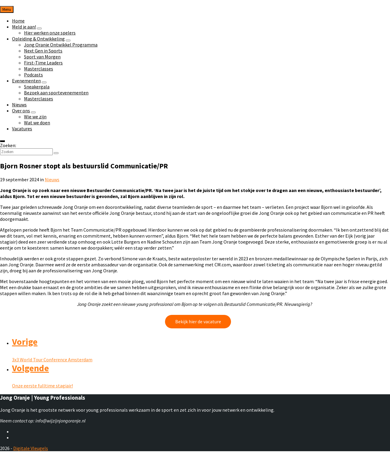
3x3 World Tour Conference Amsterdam (52, 360)
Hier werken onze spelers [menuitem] (50, 33)
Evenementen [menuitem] (26, 81)
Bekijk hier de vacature (198, 321)
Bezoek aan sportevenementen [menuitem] (56, 93)
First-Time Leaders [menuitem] (43, 63)
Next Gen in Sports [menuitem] (43, 51)
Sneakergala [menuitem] (37, 87)
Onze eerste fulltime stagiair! (42, 386)
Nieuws (52, 179)
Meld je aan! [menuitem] (24, 27)
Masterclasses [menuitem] (38, 69)
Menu (6, 9)
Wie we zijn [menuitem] (35, 117)
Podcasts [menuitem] (33, 75)
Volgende (30, 368)
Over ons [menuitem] (21, 111)
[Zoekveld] (26, 151)
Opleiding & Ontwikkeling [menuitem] (38, 39)
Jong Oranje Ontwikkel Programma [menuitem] (61, 45)
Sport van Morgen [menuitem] (42, 57)
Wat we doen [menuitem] (37, 123)
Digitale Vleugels (30, 448)
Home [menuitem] (18, 21)
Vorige (25, 341)
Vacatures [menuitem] (22, 129)
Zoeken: (8, 145)
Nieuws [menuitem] (19, 105)
